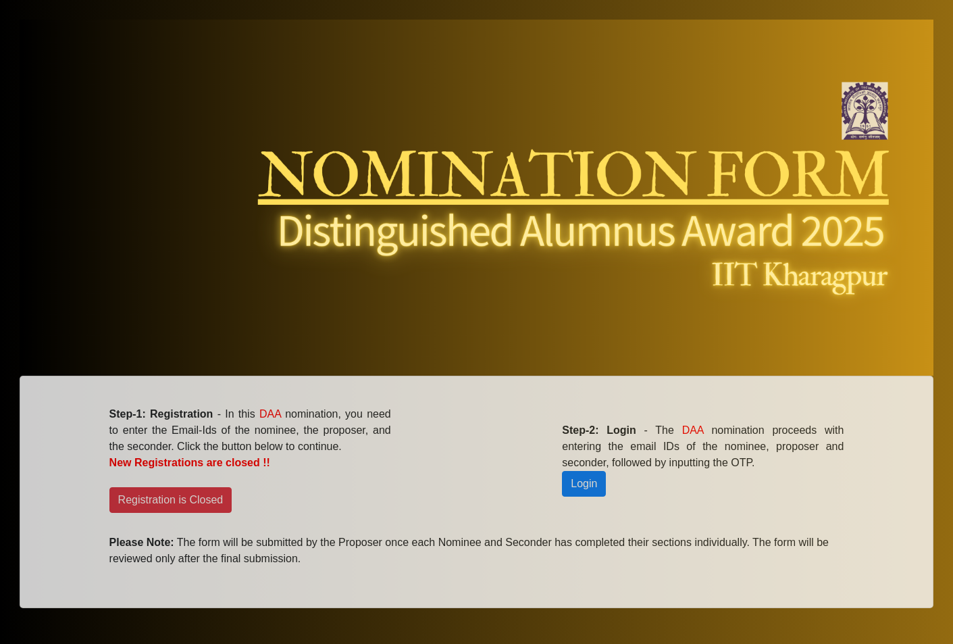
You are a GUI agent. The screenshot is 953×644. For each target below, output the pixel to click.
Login (584, 483)
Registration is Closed (171, 499)
